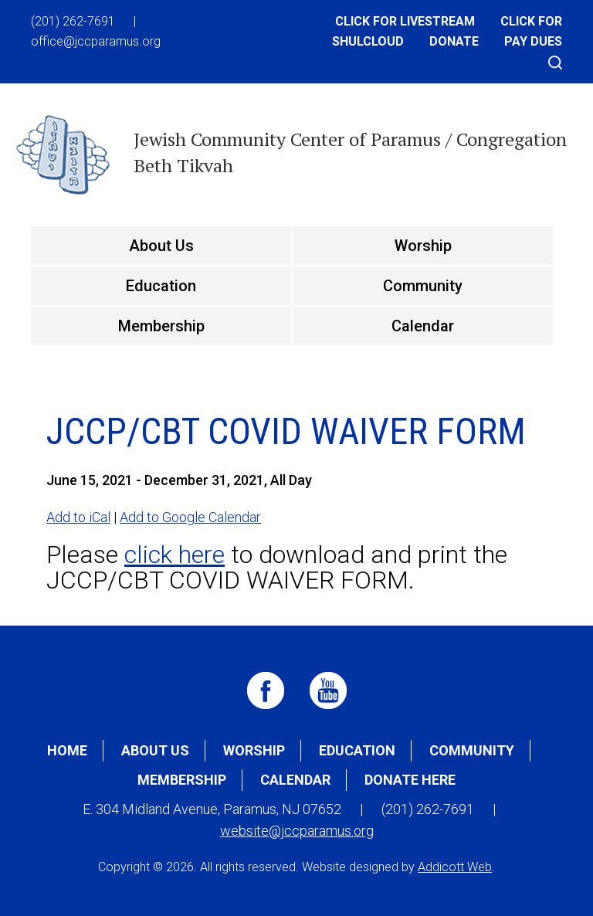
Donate (454, 41)
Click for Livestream (405, 21)
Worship (423, 245)
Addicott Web (455, 867)
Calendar (422, 326)
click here (174, 554)
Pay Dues (533, 41)
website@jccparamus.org (297, 831)
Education (161, 285)
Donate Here (410, 780)
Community (423, 285)
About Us (161, 245)
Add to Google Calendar (190, 517)
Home (67, 750)
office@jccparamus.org (96, 41)
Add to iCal (78, 517)
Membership (161, 326)
